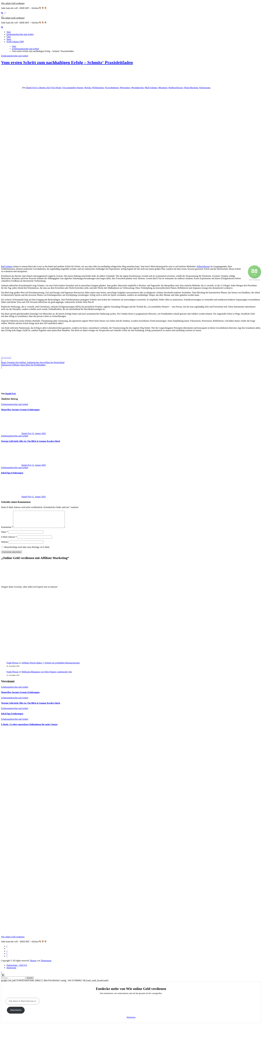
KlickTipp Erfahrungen (12, 473)
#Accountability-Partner (72, 87)
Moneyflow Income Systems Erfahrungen (20, 409)
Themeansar (46, 964)
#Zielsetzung (204, 87)
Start (9, 32)
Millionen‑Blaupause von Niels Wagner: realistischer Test (47, 675)
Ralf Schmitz (7, 266)
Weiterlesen (131, 1021)
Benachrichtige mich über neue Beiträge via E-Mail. (27, 550)
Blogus (33, 964)
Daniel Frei (31, 87)
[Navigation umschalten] (2, 16)
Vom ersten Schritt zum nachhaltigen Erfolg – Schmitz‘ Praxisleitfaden (67, 62)
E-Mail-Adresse (9, 540)
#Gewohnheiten (112, 87)
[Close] (3, 978)
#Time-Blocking (191, 87)
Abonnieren (15, 1013)
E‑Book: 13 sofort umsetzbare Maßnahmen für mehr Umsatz (29, 728)
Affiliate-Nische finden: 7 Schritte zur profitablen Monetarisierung (51, 666)
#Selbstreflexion (175, 87)
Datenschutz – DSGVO (17, 968)
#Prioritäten (125, 87)
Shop (9, 39)
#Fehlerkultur (98, 87)
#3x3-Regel (56, 87)
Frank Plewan (12, 666)
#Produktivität (137, 87)
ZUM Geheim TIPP (15, 42)
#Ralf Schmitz (151, 87)
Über (9, 37)
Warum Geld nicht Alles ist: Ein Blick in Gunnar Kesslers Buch (30, 441)
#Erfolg (87, 87)
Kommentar (7, 530)
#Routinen (162, 87)
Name (4, 535)
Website (4, 545)
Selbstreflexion (203, 266)
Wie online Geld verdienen (12, 3)
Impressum (11, 971)
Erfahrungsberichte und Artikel (20, 34)
